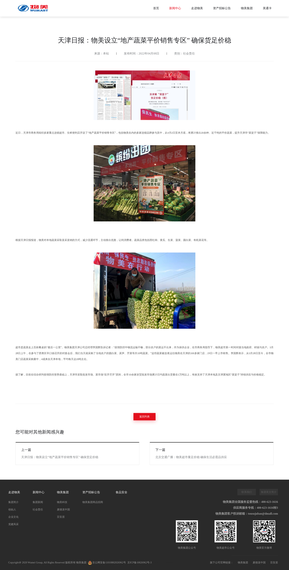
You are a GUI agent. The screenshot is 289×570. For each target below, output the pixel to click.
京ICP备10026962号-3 (139, 562)
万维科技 (168, 562)
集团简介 (13, 502)
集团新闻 (38, 502)
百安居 (61, 517)
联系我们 (246, 492)
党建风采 (13, 524)
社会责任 (38, 509)
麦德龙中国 (63, 509)
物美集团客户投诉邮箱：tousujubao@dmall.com (246, 513)
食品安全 (121, 492)
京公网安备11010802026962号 (107, 563)
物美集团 (247, 8)
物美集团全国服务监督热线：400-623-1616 (250, 501)
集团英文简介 (268, 492)
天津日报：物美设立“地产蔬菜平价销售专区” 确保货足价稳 (59, 457)
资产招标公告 (222, 8)
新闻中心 (175, 8)
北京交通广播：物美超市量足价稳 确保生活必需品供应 (191, 457)
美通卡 (267, 8)
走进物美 (197, 8)
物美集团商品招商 (92, 502)
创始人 (12, 509)
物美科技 (62, 502)
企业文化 (13, 517)
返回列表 (144, 416)
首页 (156, 8)
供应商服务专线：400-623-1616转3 (255, 507)
